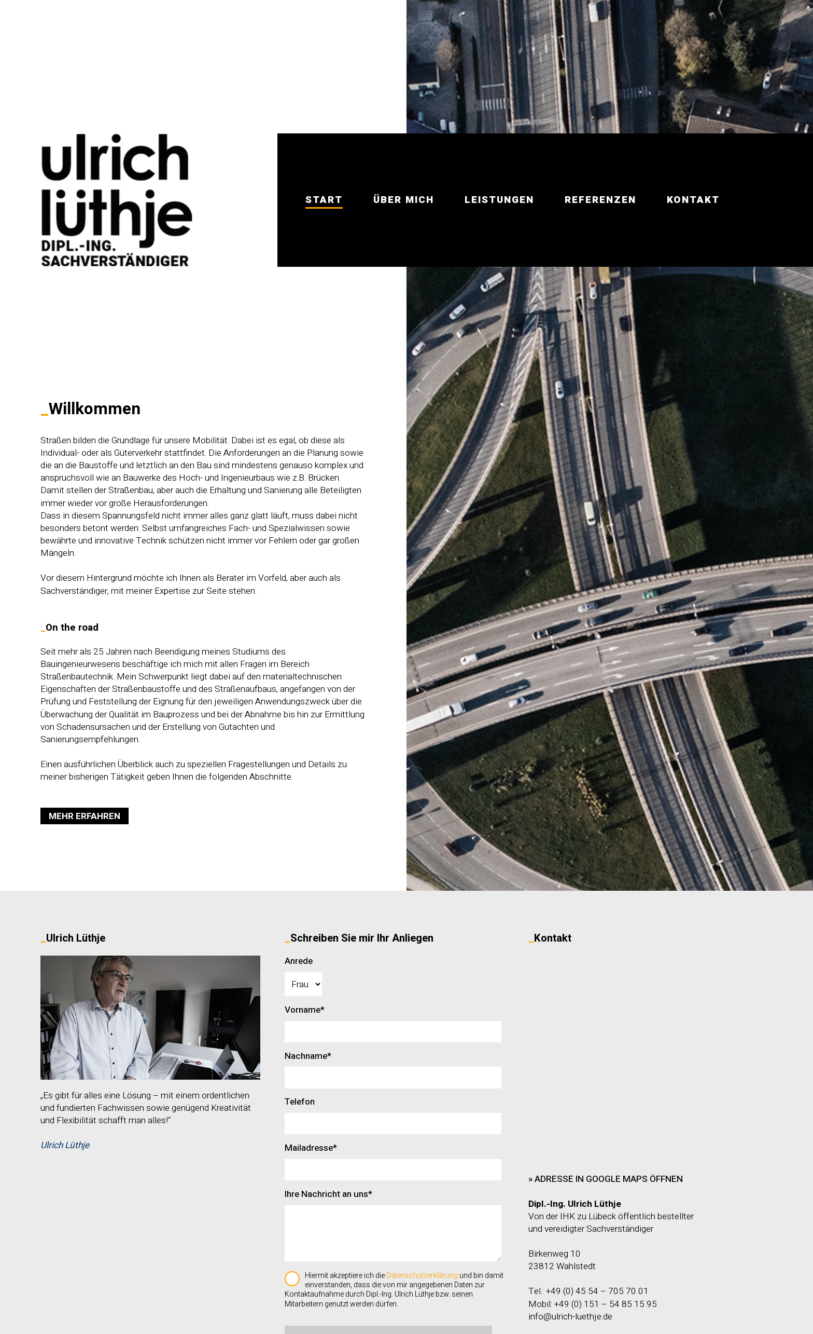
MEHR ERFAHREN (84, 816)
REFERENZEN (600, 200)
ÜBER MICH (403, 200)
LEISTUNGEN (499, 200)
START (324, 200)
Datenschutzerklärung (422, 1275)
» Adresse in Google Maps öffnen (605, 1179)
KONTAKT (693, 200)
